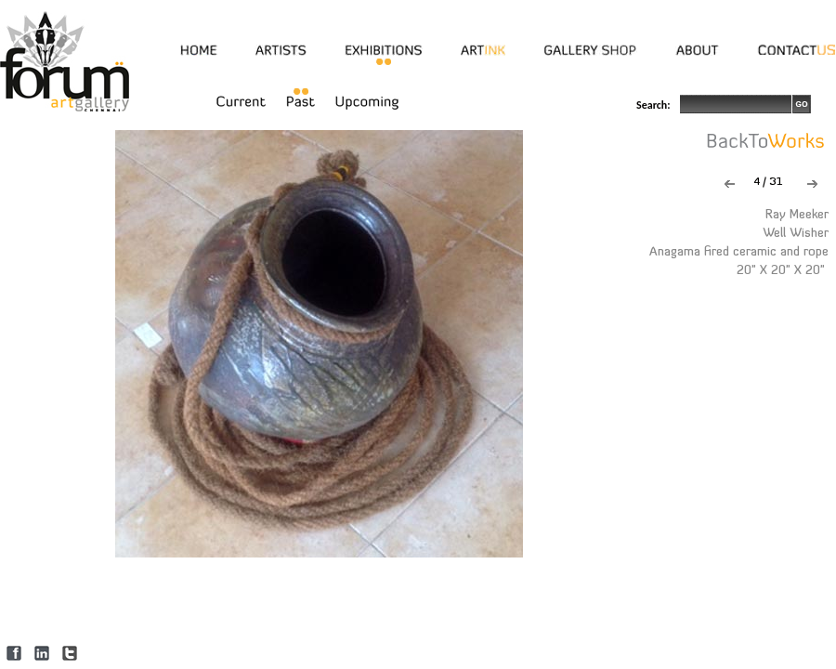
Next (812, 184)
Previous (730, 184)
